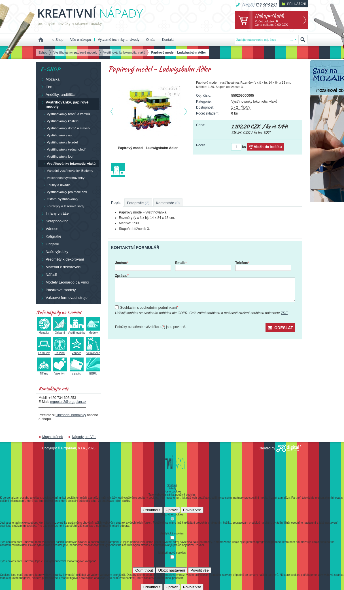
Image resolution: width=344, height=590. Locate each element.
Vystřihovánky (76, 331)
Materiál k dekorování (60, 267)
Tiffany (44, 372)
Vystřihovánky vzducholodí (63, 149)
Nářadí (48, 274)
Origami (49, 244)
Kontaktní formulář (135, 247)
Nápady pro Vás (84, 437)
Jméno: (121, 263)
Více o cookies (172, 491)
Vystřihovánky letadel (59, 142)
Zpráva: (122, 276)
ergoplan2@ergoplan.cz (68, 402)
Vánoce (49, 228)
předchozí (111, 111)
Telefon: (242, 263)
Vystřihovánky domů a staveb (65, 128)
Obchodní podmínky (71, 415)
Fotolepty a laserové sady (62, 206)
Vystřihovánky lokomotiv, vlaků (254, 101)
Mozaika (50, 79)
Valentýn (60, 372)
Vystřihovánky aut (57, 135)
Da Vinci (60, 351)
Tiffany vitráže (54, 213)
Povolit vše (192, 510)
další (186, 111)
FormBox (44, 351)
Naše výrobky (54, 251)
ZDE (284, 313)
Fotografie (138, 203)
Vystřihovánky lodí (57, 156)
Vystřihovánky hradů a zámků (65, 114)
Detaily (172, 488)
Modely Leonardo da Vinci (64, 282)
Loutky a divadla (56, 185)
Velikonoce (93, 351)
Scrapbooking (54, 221)
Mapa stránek (52, 437)
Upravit (172, 510)
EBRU (93, 372)
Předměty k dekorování (62, 259)
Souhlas (172, 485)
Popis (115, 202)
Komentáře (168, 203)
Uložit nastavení (171, 570)
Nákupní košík (269, 15)
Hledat (302, 39)
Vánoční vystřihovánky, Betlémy (67, 170)
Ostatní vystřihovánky (59, 199)
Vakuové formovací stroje (64, 297)
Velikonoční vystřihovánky (62, 177)
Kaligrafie (50, 236)
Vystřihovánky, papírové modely (64, 104)
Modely (93, 331)
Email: (181, 263)
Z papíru (77, 372)
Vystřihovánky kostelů (59, 121)
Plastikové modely (58, 289)
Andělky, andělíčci (57, 94)
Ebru (47, 86)
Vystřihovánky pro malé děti (64, 192)
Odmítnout (151, 510)
